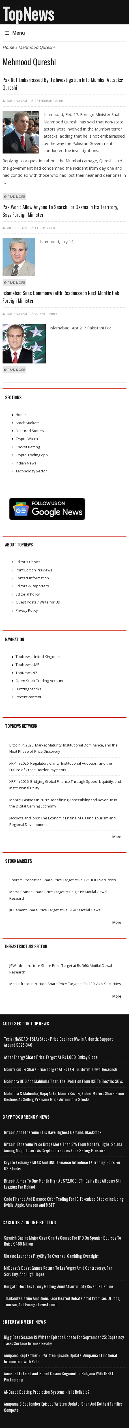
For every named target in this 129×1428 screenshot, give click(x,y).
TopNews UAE (27, 664)
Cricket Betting (28, 446)
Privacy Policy (27, 610)
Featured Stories (30, 430)
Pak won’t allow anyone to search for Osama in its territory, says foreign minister (60, 210)
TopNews (28, 13)
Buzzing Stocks (28, 688)
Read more (16, 197)
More (116, 836)
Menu (15, 33)
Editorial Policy (28, 594)
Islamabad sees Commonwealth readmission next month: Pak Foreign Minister (61, 296)
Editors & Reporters (32, 585)
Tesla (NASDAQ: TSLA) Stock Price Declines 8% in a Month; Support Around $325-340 (58, 1042)
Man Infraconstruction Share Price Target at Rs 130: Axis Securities (65, 983)
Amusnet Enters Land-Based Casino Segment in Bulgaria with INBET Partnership (59, 1376)
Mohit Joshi (17, 227)
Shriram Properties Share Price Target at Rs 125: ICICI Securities (62, 879)
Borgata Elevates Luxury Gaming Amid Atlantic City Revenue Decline (58, 1286)
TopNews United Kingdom (38, 656)
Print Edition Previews (34, 570)
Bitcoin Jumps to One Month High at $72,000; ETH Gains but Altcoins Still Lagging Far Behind (63, 1184)
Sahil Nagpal (17, 100)
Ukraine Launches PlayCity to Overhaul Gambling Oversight (51, 1256)
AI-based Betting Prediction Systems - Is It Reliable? (46, 1392)
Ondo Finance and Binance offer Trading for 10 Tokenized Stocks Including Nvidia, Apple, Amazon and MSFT (64, 1202)
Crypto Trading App (32, 454)
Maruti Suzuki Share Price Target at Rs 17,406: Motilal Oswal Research (60, 1069)
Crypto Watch (27, 438)
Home (8, 47)
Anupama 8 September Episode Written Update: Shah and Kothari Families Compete (63, 1407)
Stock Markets (28, 422)
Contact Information (32, 578)
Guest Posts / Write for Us (38, 602)
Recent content (28, 696)
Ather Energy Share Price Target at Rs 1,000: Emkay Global (51, 1057)
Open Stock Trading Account (39, 680)
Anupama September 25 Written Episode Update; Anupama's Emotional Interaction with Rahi (60, 1358)
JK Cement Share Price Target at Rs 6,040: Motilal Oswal (55, 909)
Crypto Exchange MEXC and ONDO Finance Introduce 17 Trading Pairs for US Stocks (62, 1165)
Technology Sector (31, 471)
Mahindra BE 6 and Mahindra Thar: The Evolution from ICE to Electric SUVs (63, 1081)
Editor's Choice (28, 561)
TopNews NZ (26, 672)
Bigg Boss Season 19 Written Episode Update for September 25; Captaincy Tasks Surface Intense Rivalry (64, 1340)
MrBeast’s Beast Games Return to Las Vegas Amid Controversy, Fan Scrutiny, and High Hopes (58, 1271)
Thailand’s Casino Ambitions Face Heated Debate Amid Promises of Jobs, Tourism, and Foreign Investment (62, 1301)
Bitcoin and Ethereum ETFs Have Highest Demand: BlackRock (52, 1132)
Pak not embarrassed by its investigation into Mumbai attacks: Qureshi (63, 83)
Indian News (26, 463)
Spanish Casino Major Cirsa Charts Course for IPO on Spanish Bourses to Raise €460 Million (62, 1241)
